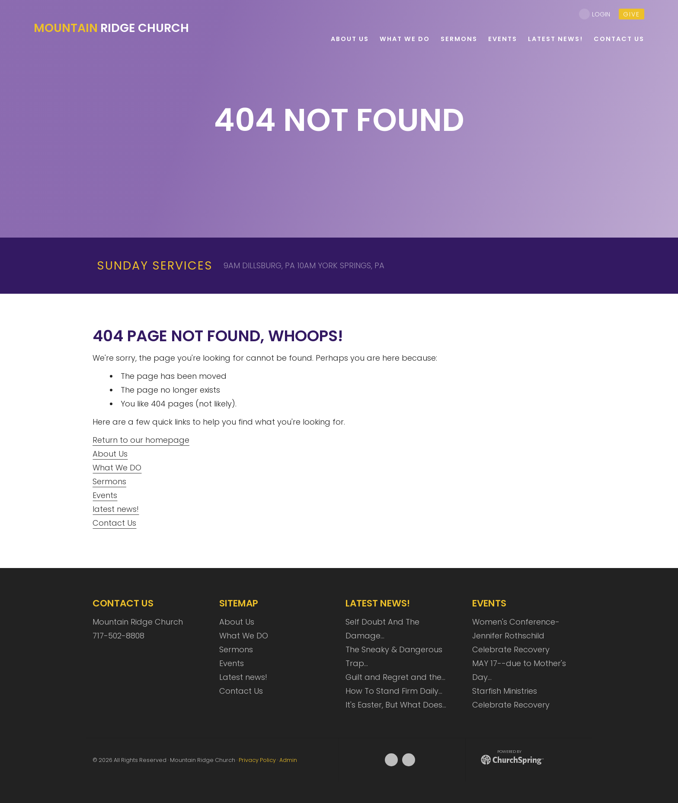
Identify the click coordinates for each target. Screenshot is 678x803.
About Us (110, 453)
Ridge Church (111, 28)
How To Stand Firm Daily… (393, 691)
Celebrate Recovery (511, 649)
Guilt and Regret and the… (395, 677)
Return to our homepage (141, 440)
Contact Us (114, 522)
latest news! (116, 509)
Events (105, 495)
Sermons (109, 481)
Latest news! (243, 677)
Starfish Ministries (504, 691)
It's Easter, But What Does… (395, 704)
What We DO (117, 467)
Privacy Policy (257, 760)
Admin (288, 760)
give (631, 14)
